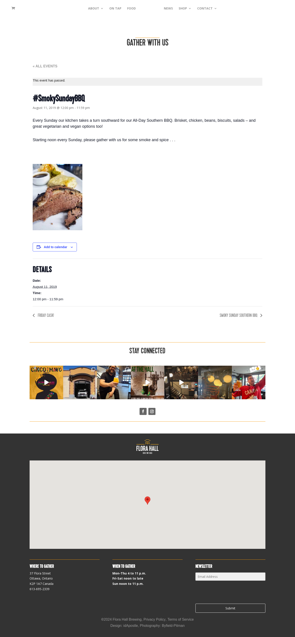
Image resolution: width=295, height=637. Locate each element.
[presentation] (222, 592)
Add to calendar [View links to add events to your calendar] (55, 247)
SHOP (189, 9)
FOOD (124, 9)
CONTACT (211, 9)
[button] (147, 500)
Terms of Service (180, 619)
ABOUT (86, 9)
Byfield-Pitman (173, 625)
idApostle (130, 625)
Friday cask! (45, 315)
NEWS (175, 9)
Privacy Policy (155, 619)
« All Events (45, 66)
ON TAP (108, 9)
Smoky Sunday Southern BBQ (239, 315)
